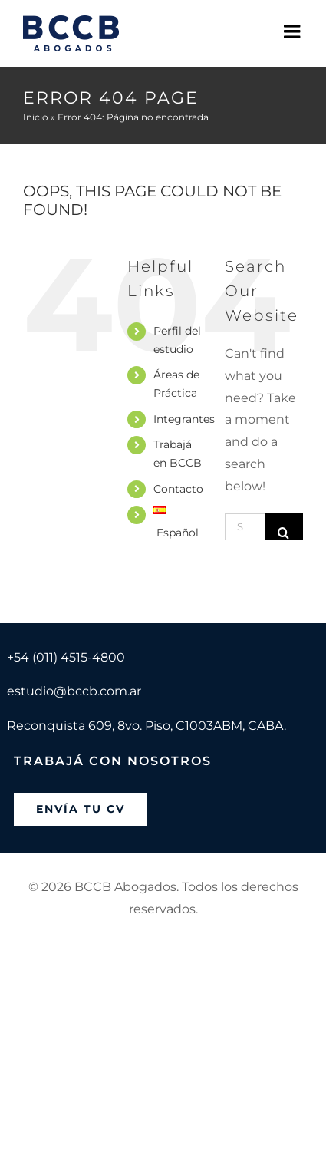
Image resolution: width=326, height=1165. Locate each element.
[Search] (284, 526)
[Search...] (245, 526)
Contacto (178, 489)
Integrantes (184, 419)
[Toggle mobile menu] (293, 31)
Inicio (35, 117)
